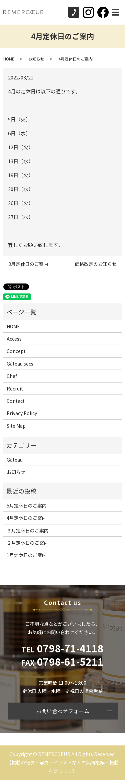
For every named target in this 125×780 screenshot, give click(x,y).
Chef (12, 376)
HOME (8, 58)
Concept (16, 351)
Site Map (16, 425)
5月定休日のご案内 (27, 505)
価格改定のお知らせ (96, 264)
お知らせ (36, 58)
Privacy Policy (22, 413)
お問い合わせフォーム (62, 711)
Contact (16, 400)
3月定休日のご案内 (28, 264)
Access (14, 338)
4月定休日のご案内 (27, 517)
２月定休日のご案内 (28, 542)
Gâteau (15, 459)
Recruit (15, 388)
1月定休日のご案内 (27, 555)
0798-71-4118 (62, 648)
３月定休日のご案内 (28, 530)
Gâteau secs (20, 363)
